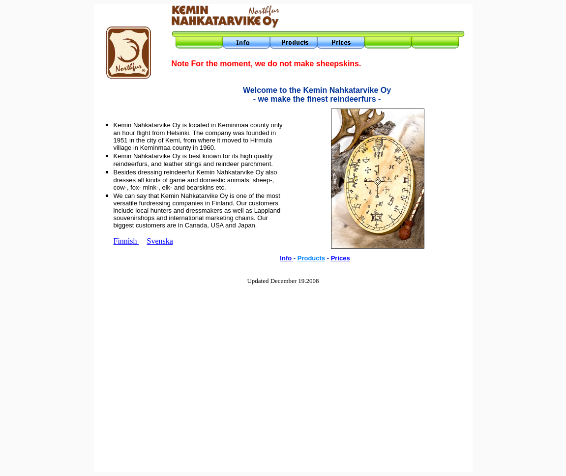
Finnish (126, 241)
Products (311, 258)
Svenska (160, 241)
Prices (340, 258)
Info (286, 258)
